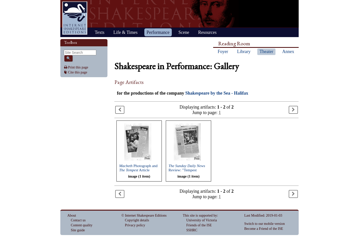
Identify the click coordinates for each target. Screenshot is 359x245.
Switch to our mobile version (264, 224)
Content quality (81, 225)
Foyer (223, 51)
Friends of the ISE (199, 225)
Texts (99, 32)
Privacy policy (135, 225)
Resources (207, 32)
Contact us (78, 220)
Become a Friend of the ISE (263, 229)
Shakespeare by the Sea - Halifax (216, 93)
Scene (184, 32)
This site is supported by (200, 215)
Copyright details (137, 220)
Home (74, 18)
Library (244, 51)
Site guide (78, 230)
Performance (158, 32)
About (71, 215)
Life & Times (125, 32)
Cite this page (77, 72)
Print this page (78, 67)
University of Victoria (201, 220)
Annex (288, 51)
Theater (266, 51)
